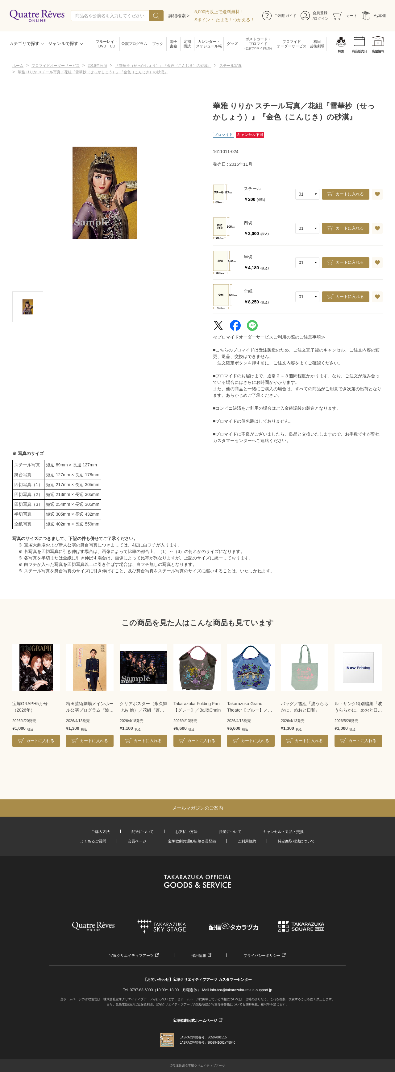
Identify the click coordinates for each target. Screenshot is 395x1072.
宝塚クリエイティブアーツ (131, 955)
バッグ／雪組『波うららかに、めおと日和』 (304, 707)
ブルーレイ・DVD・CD (107, 43)
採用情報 (198, 955)
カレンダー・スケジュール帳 (209, 43)
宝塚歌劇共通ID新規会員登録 (192, 841)
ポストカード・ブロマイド (258, 44)
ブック (157, 44)
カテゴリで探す (24, 43)
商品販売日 (359, 51)
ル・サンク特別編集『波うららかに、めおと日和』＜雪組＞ (358, 707)
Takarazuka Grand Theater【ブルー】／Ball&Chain (247, 707)
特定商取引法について (296, 841)
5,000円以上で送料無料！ (219, 11)
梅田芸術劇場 (317, 43)
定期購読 (187, 43)
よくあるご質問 (93, 841)
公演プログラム (134, 44)
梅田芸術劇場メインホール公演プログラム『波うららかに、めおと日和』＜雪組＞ (90, 707)
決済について (230, 832)
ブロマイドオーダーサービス (291, 43)
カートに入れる (350, 194)
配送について (142, 832)
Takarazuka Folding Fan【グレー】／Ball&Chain (197, 707)
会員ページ (137, 841)
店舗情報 (378, 51)
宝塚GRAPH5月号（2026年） (30, 707)
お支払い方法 (186, 832)
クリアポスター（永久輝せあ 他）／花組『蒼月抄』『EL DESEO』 (143, 707)
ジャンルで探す (63, 43)
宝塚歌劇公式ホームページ (195, 1020)
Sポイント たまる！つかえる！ (224, 19)
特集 (341, 51)
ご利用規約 (247, 841)
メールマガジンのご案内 (197, 807)
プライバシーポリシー (262, 955)
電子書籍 (173, 43)
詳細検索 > (178, 15)
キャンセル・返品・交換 (283, 832)
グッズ (232, 44)
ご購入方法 (100, 832)
